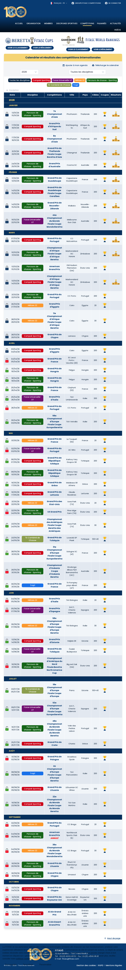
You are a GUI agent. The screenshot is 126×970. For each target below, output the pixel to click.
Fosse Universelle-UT (62, 80)
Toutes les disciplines (19, 80)
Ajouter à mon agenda (74, 65)
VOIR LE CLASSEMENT (18, 47)
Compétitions (87, 23)
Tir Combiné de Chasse (59, 85)
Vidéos (117, 30)
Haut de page (112, 938)
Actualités (115, 23)
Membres (48, 23)
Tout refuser (28, 965)
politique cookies (23, 959)
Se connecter (113, 3)
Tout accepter (11, 965)
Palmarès (101, 23)
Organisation (33, 23)
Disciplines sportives (66, 23)
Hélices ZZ (80, 80)
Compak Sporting (41, 80)
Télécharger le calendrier (105, 65)
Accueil (19, 23)
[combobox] (59, 3)
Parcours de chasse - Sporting (102, 80)
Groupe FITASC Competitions (86, 3)
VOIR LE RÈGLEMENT (42, 47)
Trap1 (75, 85)
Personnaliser (45, 965)
